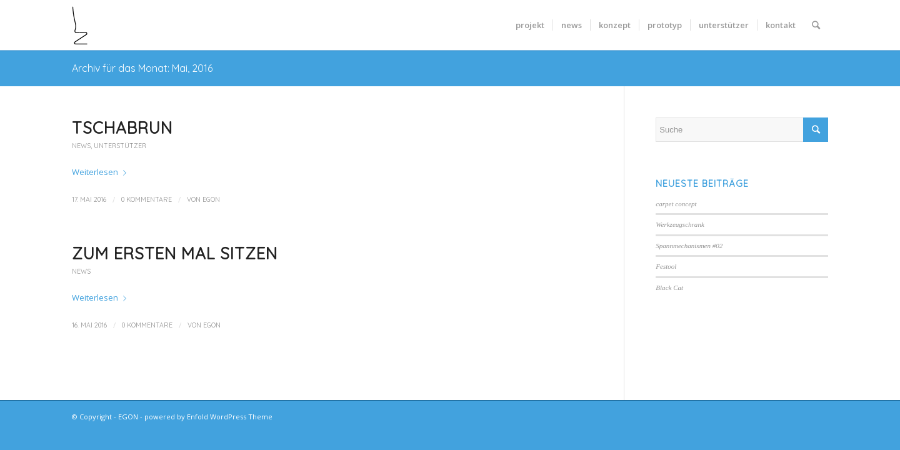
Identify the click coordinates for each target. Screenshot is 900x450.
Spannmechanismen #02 (689, 245)
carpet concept (676, 204)
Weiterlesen (101, 172)
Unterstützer (120, 146)
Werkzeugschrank (680, 224)
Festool (666, 266)
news (81, 146)
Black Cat (669, 287)
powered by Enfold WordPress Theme (208, 416)
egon (211, 199)
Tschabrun (122, 128)
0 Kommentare (146, 199)
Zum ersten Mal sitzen (175, 253)
